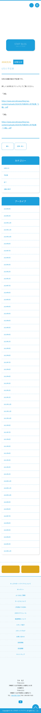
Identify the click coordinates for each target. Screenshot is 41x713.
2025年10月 (7, 237)
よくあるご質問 (20, 595)
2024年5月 (7, 300)
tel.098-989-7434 (31, 5)
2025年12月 (7, 223)
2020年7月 (7, 516)
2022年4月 (7, 376)
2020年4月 (7, 537)
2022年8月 (7, 355)
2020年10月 (7, 495)
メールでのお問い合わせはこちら (11, 569)
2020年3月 (7, 544)
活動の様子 (7, 189)
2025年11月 (7, 230)
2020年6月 (7, 523)
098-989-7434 (15, 695)
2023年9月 (7, 313)
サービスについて (20, 601)
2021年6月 (7, 439)
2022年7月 (7, 362)
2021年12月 (7, 404)
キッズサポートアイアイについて (20, 584)
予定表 (6, 175)
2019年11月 (7, 551)
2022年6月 (7, 369)
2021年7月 (7, 432)
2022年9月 (7, 348)
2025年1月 (7, 279)
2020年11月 (7, 488)
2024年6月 (7, 293)
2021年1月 (7, 474)
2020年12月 (7, 481)
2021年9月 (7, 425)
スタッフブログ (20, 631)
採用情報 (20, 642)
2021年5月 (7, 446)
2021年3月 (7, 460)
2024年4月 (7, 306)
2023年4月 (7, 334)
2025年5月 (7, 258)
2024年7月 (7, 286)
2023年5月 (7, 327)
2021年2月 (7, 467)
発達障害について (20, 619)
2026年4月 (7, 209)
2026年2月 (7, 216)
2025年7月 (7, 251)
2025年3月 (7, 265)
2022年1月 (7, 397)
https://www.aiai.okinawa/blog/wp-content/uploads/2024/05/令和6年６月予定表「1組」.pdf (20, 104)
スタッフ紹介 (20, 625)
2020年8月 (7, 509)
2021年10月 (7, 418)
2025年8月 (7, 244)
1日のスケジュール (20, 613)
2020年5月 (7, 530)
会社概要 (20, 648)
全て (5, 182)
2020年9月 (7, 502)
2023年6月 (7, 320)
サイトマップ (20, 654)
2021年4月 (7, 453)
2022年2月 (7, 390)
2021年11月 (7, 411)
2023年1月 (7, 341)
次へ (7, 146)
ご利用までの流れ (20, 607)
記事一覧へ (20, 146)
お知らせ (6, 168)
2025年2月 (7, 272)
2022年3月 (7, 383)
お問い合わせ (20, 637)
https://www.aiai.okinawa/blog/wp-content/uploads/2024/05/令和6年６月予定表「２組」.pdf (19, 125)
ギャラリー (20, 589)
